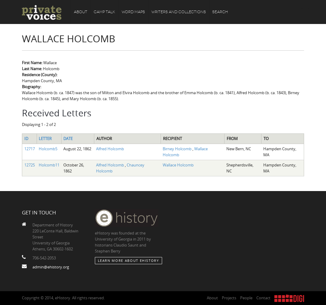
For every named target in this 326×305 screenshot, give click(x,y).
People (246, 298)
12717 (29, 148)
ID (26, 138)
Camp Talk (104, 12)
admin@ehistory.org (50, 267)
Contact (263, 298)
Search (220, 12)
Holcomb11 (49, 165)
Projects (229, 298)
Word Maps (133, 12)
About (80, 12)
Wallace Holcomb (178, 165)
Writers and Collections (178, 12)
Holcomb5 (48, 148)
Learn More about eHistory (128, 260)
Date (68, 138)
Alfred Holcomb (110, 148)
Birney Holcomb (177, 148)
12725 (29, 165)
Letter (45, 138)
